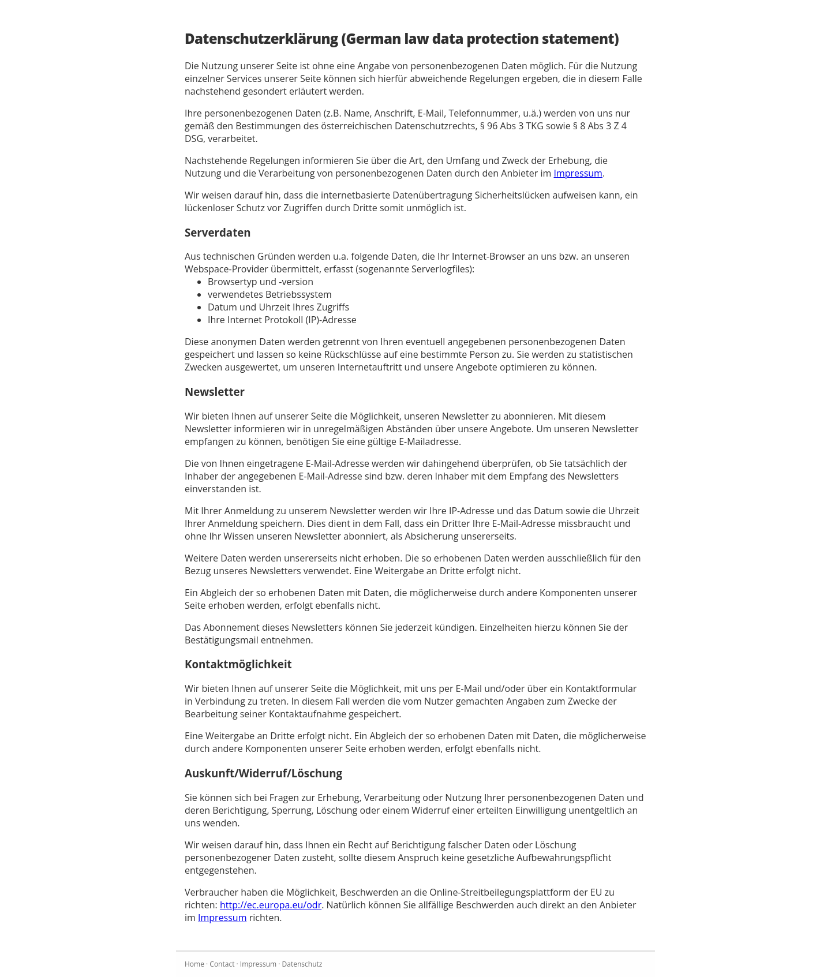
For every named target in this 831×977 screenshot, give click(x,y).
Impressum (577, 173)
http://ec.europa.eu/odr (270, 905)
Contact (221, 964)
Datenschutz (302, 964)
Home (194, 964)
